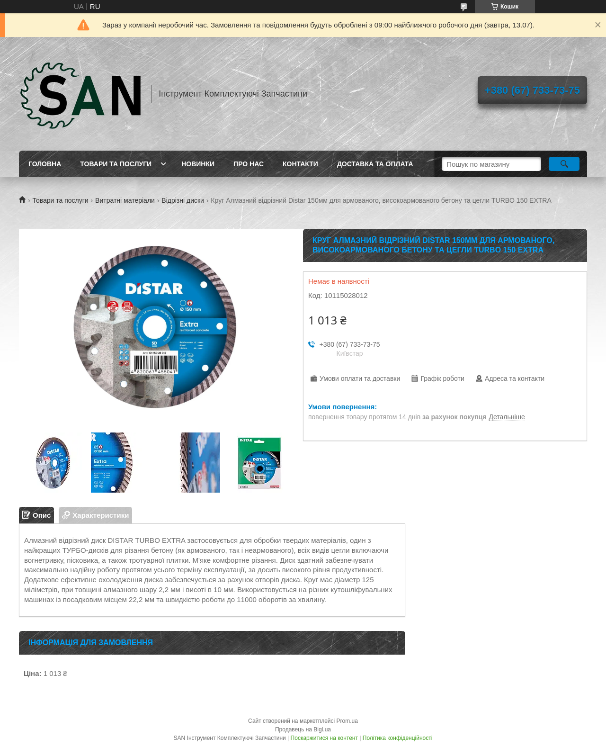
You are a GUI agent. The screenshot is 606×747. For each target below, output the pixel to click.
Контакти (300, 164)
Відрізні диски (182, 200)
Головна (44, 164)
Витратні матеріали (125, 200)
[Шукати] (564, 164)
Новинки (197, 164)
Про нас (248, 164)
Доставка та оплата (375, 164)
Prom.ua (347, 721)
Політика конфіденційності (398, 738)
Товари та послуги (116, 164)
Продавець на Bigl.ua (303, 729)
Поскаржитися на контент (324, 738)
